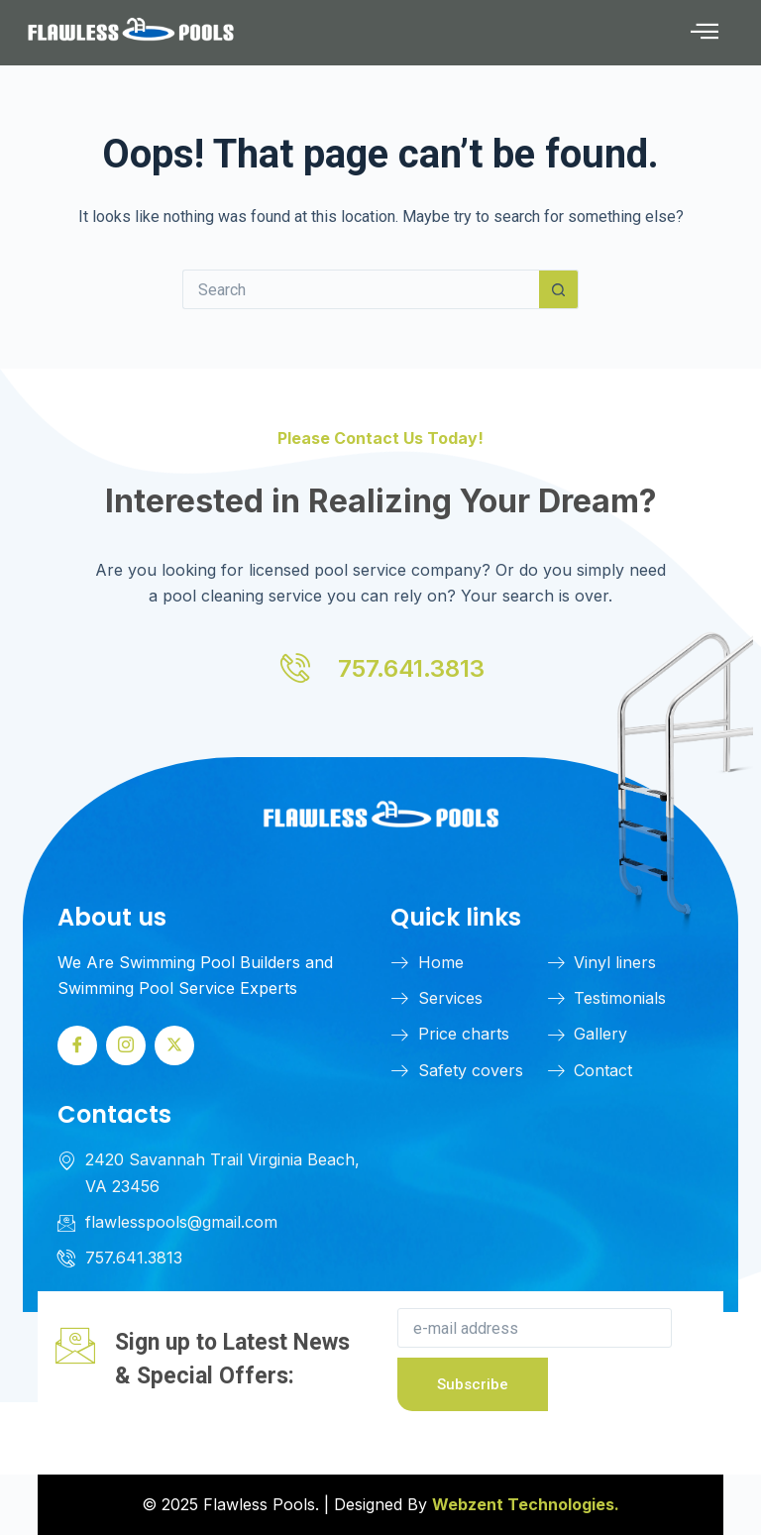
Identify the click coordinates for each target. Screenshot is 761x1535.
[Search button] (559, 289)
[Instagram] (126, 1045)
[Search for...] (360, 289)
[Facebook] (77, 1045)
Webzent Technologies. (525, 1504)
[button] (704, 33)
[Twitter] (174, 1045)
